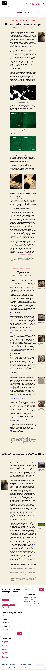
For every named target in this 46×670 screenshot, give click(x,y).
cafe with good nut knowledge (7, 645)
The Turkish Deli (32, 441)
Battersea (13, 580)
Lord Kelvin (13, 581)
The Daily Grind (34, 4)
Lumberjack (26, 440)
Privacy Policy (24, 667)
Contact (39, 4)
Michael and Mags (18, 581)
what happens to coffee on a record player (24, 442)
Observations (33, 20)
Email (3, 597)
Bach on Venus (16, 437)
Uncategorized (5, 660)
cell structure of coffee (22, 257)
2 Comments (32, 27)
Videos (39, 3)
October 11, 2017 (24, 27)
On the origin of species (27, 581)
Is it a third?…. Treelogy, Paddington (31, 600)
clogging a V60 (28, 257)
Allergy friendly (5, 644)
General (19, 20)
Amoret (12, 437)
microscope (33, 258)
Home (23, 3)
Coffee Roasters (13, 20)
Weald (26, 582)
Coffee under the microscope (23, 24)
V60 (18, 259)
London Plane (21, 440)
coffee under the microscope (18, 258)
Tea (2, 659)
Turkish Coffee (13, 442)
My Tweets (4, 618)
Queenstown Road (14, 441)
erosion (34, 580)
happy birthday (31, 439)
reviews (27, 441)
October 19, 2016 (24, 275)
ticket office (22, 582)
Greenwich (21, 439)
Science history (29, 450)
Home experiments (26, 20)
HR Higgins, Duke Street (28, 602)
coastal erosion (22, 580)
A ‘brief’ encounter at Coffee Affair (23, 455)
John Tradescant (16, 440)
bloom (12, 257)
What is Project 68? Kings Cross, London (32, 606)
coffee (27, 580)
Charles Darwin (17, 580)
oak (22, 581)
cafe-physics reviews (17, 438)
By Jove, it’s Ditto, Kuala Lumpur (30, 604)
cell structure (16, 257)
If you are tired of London (29, 608)
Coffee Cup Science (32, 3)
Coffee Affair (28, 438)
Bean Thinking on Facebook (9, 608)
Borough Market (28, 437)
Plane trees (30, 440)
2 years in (23, 272)
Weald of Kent (29, 582)
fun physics (17, 439)
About (26, 3)
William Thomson (14, 583)
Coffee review (16, 268)
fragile (29, 258)
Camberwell (23, 438)
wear (33, 582)
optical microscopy (14, 259)
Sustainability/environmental (7, 657)
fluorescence (25, 258)
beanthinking (16, 27)
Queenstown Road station (15, 582)
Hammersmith (26, 439)
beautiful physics (22, 437)
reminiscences (23, 441)
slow (32, 268)
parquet (32, 581)
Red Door (19, 441)
